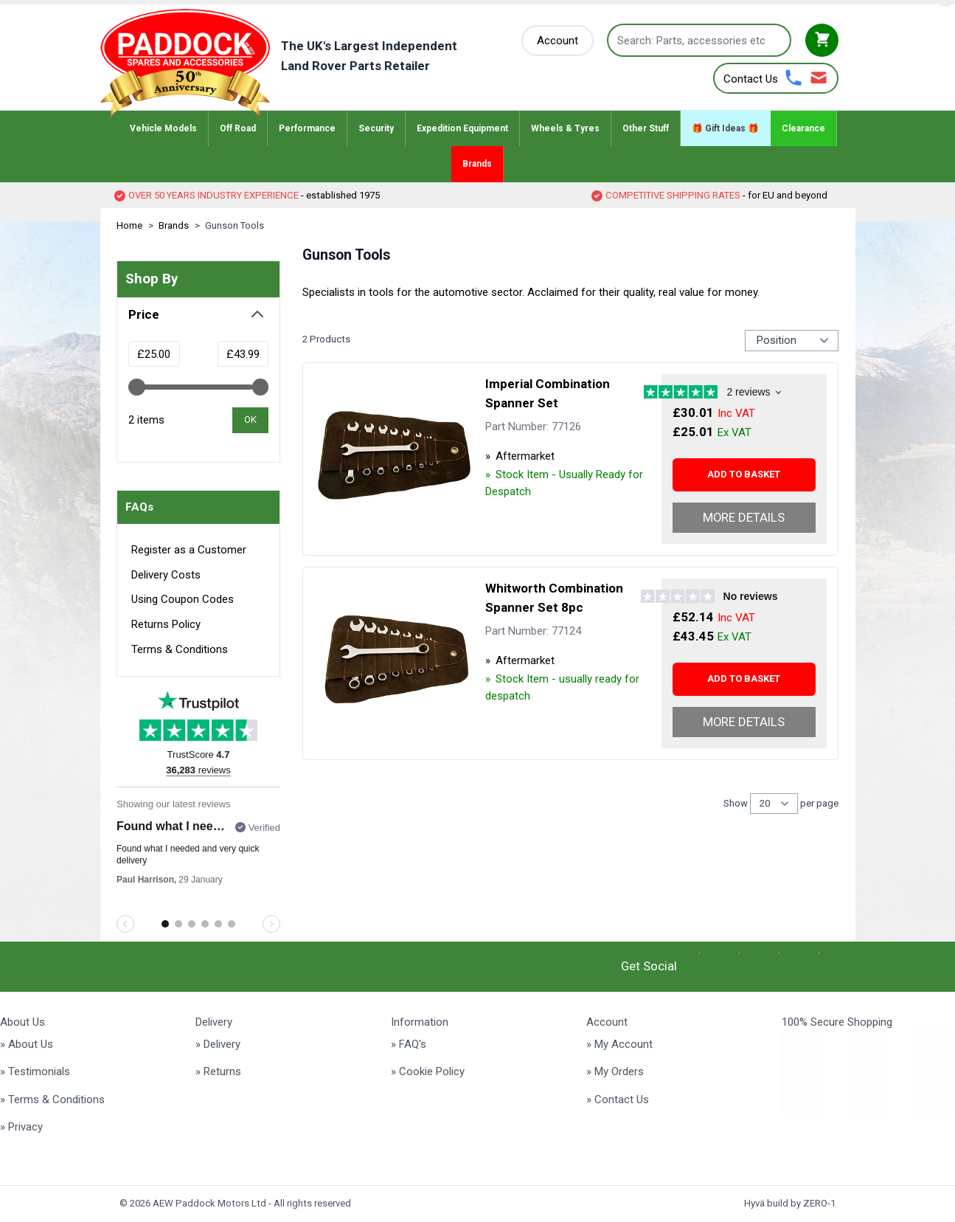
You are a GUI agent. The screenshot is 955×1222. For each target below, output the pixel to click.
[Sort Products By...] (791, 340)
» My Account (619, 1044)
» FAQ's (408, 1044)
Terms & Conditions (179, 649)
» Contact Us (617, 1099)
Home (129, 225)
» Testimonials (35, 1071)
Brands (174, 225)
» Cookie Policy (428, 1071)
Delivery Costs (166, 574)
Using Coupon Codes (182, 599)
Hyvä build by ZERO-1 (790, 1203)
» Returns (218, 1071)
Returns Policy (166, 624)
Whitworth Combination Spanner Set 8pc (554, 598)
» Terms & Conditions (52, 1099)
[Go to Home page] (301, 64)
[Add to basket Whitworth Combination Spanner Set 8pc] (744, 679)
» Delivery (217, 1044)
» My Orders (615, 1071)
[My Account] (557, 41)
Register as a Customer (188, 549)
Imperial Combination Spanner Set (547, 393)
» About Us (26, 1044)
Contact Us (750, 79)
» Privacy (21, 1126)
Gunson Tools (234, 225)
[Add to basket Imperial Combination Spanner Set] (744, 474)
